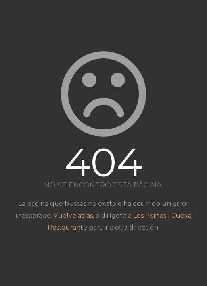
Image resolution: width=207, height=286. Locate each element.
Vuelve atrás (73, 215)
